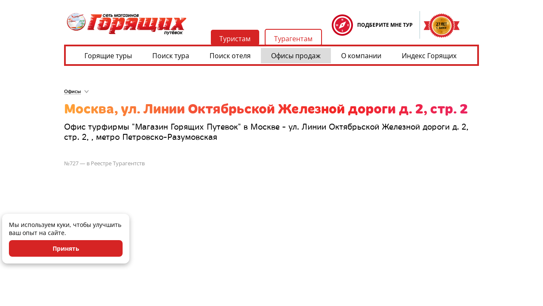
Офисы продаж (296, 55)
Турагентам (293, 38)
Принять (66, 248)
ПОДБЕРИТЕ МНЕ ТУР (385, 24)
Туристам (235, 38)
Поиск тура (170, 55)
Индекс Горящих (429, 55)
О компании (361, 55)
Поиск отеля (230, 55)
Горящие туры (108, 55)
